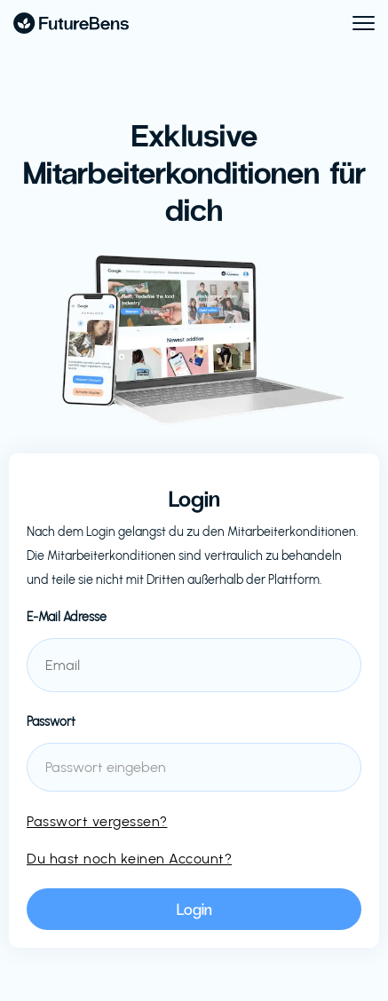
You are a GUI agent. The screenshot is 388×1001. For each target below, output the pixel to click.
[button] (356, 23)
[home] (71, 23)
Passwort (51, 721)
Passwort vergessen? (97, 821)
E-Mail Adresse (67, 617)
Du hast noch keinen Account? (129, 858)
